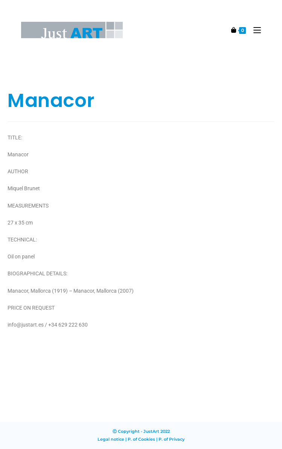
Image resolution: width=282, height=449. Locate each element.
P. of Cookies (141, 439)
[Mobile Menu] (254, 30)
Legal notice (111, 439)
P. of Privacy (171, 439)
